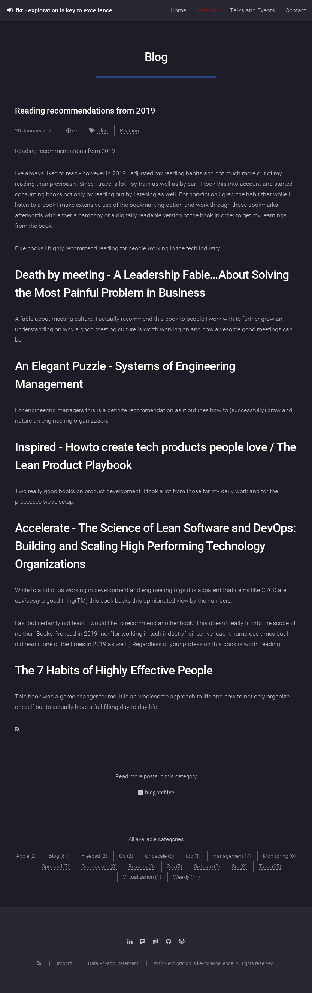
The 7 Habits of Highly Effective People (113, 670)
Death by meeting (59, 275)
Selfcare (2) (207, 866)
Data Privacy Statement (113, 963)
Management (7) (231, 856)
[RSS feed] (17, 729)
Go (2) (126, 856)
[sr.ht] (155, 941)
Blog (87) (59, 856)
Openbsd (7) (56, 866)
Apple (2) (26, 856)
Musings (208, 10)
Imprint (64, 963)
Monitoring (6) (279, 856)
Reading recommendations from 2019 (85, 110)
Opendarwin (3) (99, 866)
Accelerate (42, 528)
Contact (295, 10)
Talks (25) (270, 866)
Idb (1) (193, 856)
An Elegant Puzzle (60, 366)
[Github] (168, 941)
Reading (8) (141, 866)
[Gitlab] (182, 941)
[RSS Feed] (39, 963)
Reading (129, 130)
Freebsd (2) (94, 856)
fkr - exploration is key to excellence (59, 10)
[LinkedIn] (130, 941)
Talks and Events (252, 10)
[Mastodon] (142, 941)
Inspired (35, 447)
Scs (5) (174, 866)
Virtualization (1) (142, 877)
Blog (102, 130)
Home (178, 10)
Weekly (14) (186, 877)
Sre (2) (239, 866)
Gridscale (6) (159, 856)
